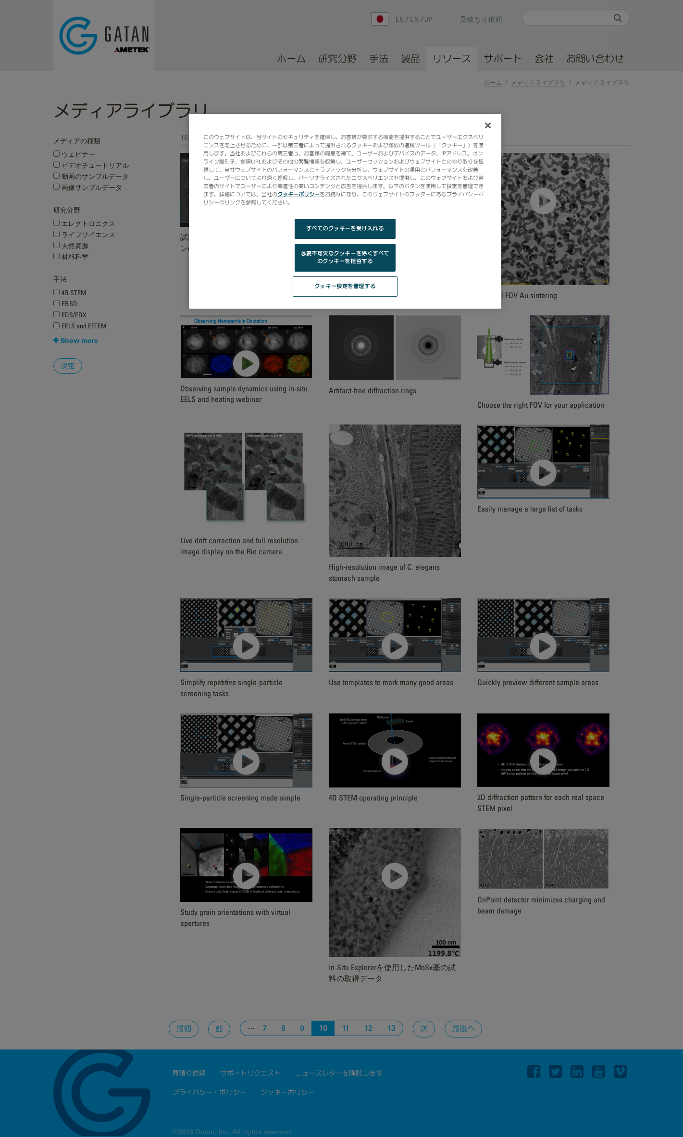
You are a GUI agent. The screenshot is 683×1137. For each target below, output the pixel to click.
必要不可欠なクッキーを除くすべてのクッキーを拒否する (344, 257)
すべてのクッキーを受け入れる (345, 228)
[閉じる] (487, 125)
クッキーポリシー (298, 194)
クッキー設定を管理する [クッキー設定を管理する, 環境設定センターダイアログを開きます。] (344, 286)
